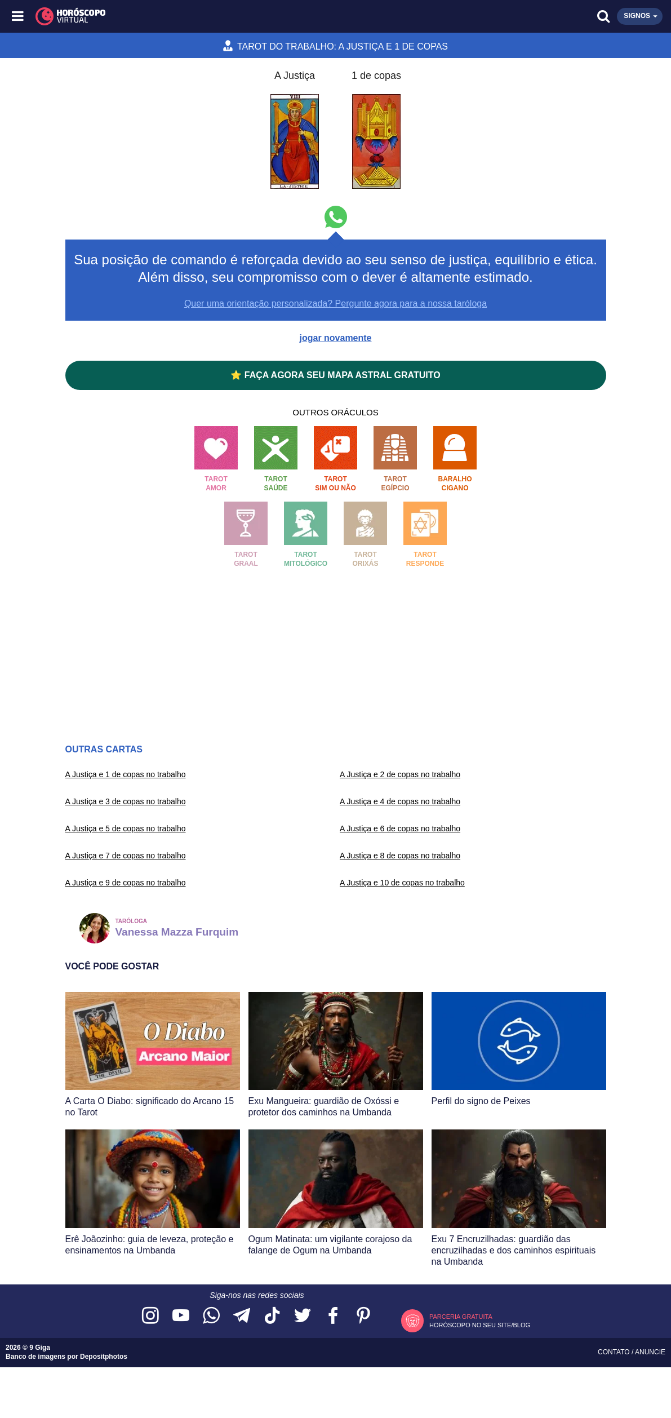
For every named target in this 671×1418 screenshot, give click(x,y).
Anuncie (650, 1352)
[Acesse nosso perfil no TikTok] (272, 1316)
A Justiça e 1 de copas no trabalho (125, 774)
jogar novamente (335, 338)
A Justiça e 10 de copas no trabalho (402, 882)
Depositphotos (103, 1357)
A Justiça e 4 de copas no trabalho (400, 801)
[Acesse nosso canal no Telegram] (241, 1316)
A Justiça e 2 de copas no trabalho (400, 774)
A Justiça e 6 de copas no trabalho (400, 828)
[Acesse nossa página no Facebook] (333, 1316)
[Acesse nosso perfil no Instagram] (150, 1316)
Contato (615, 1352)
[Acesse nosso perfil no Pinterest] (363, 1316)
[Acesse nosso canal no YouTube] (180, 1316)
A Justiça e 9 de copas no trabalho (125, 882)
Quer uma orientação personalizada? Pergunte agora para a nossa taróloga (335, 303)
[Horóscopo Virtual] (177, 16)
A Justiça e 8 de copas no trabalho (400, 855)
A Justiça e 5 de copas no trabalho (125, 828)
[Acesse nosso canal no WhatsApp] (211, 1316)
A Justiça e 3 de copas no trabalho (125, 801)
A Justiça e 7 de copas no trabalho (125, 855)
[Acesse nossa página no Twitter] (302, 1316)
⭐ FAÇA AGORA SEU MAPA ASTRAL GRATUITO (335, 375)
